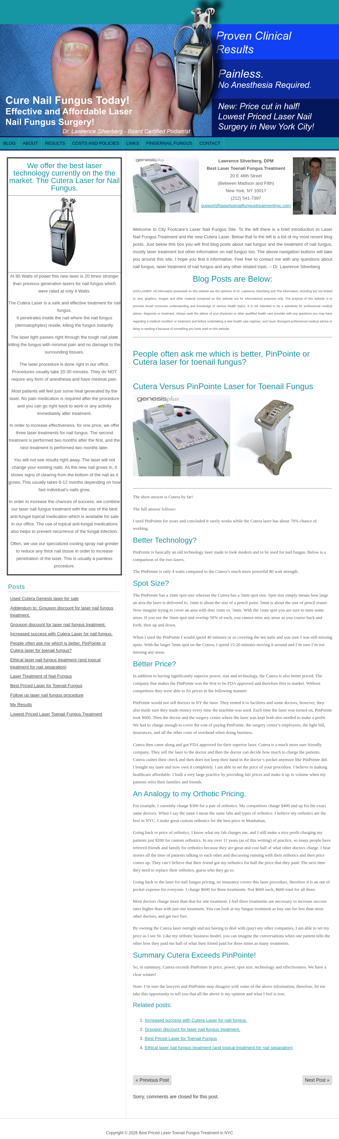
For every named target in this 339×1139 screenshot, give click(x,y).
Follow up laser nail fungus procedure (46, 695)
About (30, 143)
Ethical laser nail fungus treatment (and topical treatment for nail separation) (219, 1047)
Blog (9, 143)
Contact (209, 143)
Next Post (317, 1080)
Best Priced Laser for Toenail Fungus (46, 685)
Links (132, 143)
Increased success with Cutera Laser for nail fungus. (61, 633)
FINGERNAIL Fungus (169, 143)
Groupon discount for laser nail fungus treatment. (58, 624)
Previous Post (152, 1080)
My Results (21, 704)
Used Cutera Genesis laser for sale (44, 598)
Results (55, 143)
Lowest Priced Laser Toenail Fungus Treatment (56, 714)
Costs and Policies (95, 143)
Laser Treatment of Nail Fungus (41, 676)
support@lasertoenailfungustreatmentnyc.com (246, 205)
